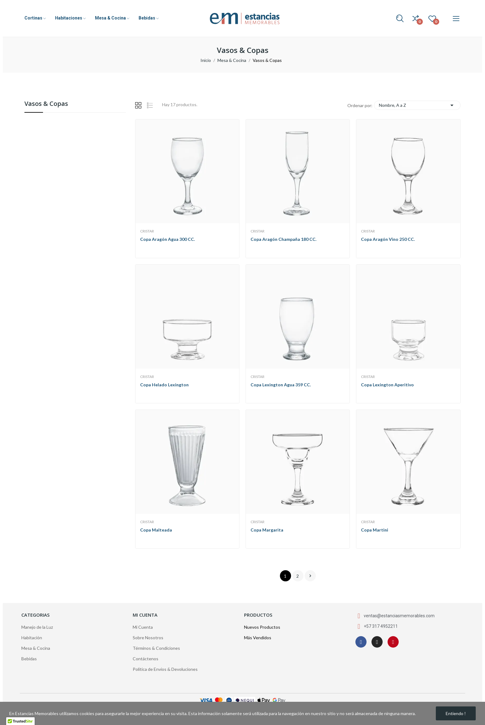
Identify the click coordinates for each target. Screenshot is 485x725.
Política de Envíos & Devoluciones (165, 669)
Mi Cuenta (143, 627)
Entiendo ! (456, 713)
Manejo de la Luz (37, 627)
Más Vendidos (257, 637)
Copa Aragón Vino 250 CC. (388, 239)
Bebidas (29, 658)
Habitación (31, 637)
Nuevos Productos (262, 627)
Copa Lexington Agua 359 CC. (281, 384)
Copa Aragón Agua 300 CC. (167, 239)
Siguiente (310, 576)
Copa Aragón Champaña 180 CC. (283, 239)
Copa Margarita (267, 529)
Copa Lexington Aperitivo (387, 384)
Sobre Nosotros (148, 637)
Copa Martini (374, 529)
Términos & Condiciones (156, 648)
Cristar (147, 231)
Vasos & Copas (46, 104)
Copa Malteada (156, 529)
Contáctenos (145, 658)
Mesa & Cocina (35, 648)
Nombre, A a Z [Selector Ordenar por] (417, 105)
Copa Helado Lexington (164, 384)
